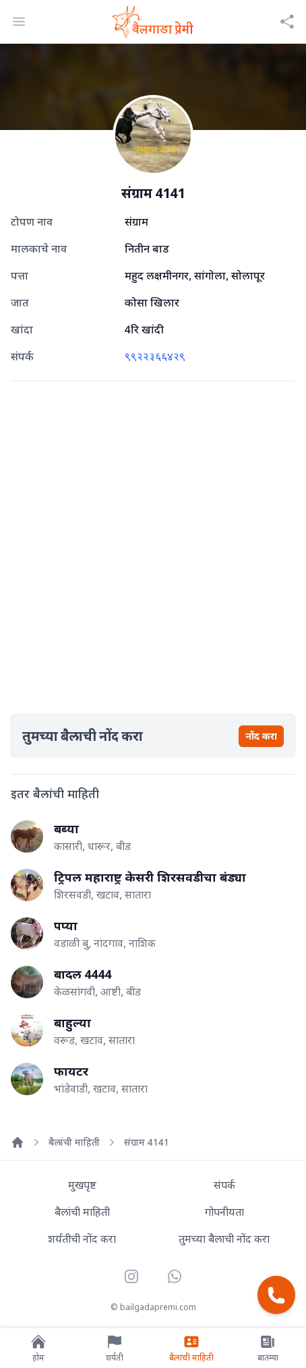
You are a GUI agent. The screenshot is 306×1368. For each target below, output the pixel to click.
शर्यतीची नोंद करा (82, 1238)
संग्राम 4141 (146, 1142)
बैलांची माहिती (74, 1142)
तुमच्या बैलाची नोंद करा (224, 1238)
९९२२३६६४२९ (155, 356)
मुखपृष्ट (82, 1184)
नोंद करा (261, 735)
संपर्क (224, 1184)
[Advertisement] (153, 545)
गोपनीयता (224, 1211)
